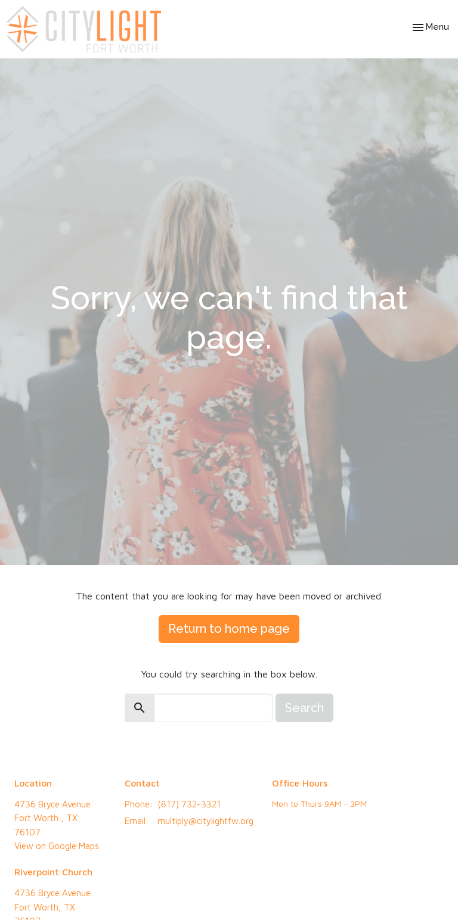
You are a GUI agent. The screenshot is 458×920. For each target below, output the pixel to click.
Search (304, 708)
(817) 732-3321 (189, 804)
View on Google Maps (56, 846)
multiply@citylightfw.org (205, 821)
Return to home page (229, 628)
